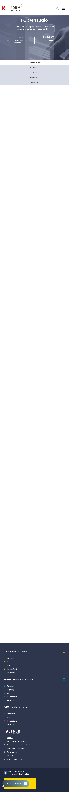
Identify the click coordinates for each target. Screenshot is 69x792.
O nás (10, 737)
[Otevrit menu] (63, 9)
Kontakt (10, 755)
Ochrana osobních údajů (18, 745)
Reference (12, 752)
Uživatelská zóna (14, 759)
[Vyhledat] (57, 9)
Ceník (9, 665)
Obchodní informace (16, 741)
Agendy (10, 689)
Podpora (11, 672)
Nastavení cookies (15, 748)
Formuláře (11, 662)
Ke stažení (12, 669)
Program (11, 658)
